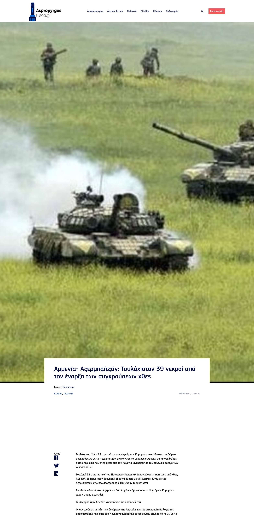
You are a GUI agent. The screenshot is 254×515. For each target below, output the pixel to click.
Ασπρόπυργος (95, 11)
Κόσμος (157, 11)
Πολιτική (132, 11)
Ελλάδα (145, 11)
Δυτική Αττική (115, 11)
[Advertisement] (127, 424)
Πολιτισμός (172, 11)
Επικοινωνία (216, 11)
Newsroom (68, 387)
